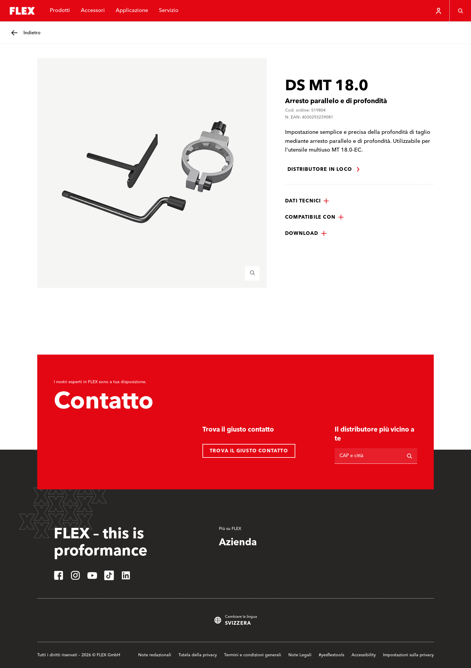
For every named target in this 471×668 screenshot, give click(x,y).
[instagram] (75, 575)
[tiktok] (109, 575)
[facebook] (58, 575)
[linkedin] (125, 575)
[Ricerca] (409, 456)
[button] (307, 201)
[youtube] (92, 575)
